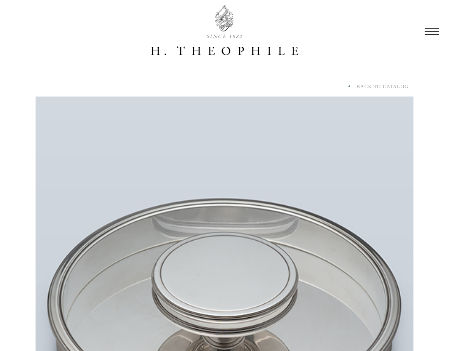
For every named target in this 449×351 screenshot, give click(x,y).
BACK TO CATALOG (377, 87)
